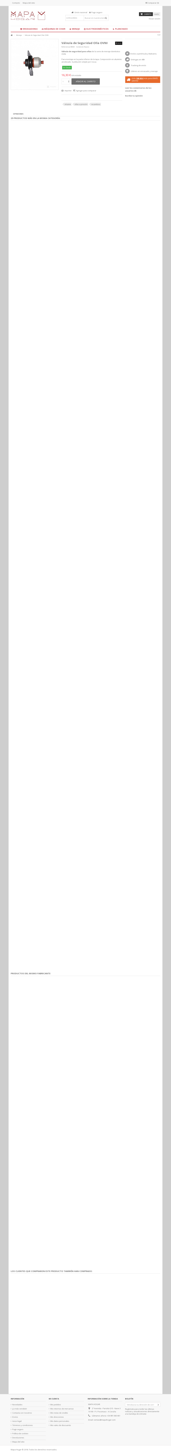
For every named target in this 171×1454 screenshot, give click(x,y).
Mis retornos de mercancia (61, 1409)
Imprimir (68, 90)
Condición (80, 47)
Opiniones (18, 114)
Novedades (17, 1404)
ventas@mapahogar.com (105, 1420)
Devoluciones (18, 1437)
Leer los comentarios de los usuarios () (138, 89)
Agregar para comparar (86, 90)
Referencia (65, 47)
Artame (68, 104)
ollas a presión (81, 104)
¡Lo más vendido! (19, 1409)
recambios (95, 104)
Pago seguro (17, 1429)
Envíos (15, 1417)
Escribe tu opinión (134, 95)
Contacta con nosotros (22, 1413)
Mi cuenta (54, 1398)
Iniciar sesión (154, 18)
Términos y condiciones (22, 1425)
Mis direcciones (57, 1417)
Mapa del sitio (29, 3)
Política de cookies (20, 1433)
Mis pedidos (55, 1404)
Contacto (16, 3)
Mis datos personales (59, 1421)
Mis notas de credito (59, 1413)
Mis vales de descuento (60, 1425)
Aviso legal (17, 1421)
